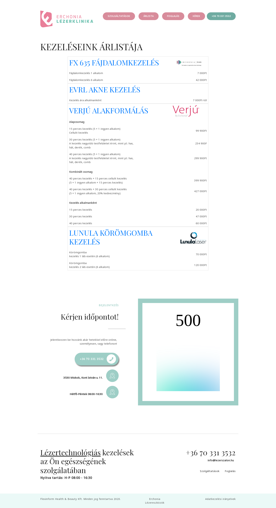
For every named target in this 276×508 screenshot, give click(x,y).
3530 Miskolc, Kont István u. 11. (83, 377)
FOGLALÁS (173, 16)
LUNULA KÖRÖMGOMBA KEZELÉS (110, 237)
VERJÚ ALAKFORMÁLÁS (108, 110)
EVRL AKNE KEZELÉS (104, 89)
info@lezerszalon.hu (221, 460)
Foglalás (230, 471)
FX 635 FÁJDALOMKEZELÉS (114, 62)
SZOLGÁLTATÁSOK (119, 16)
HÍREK (196, 16)
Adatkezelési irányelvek (220, 499)
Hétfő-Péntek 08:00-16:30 (86, 394)
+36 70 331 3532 (221, 16)
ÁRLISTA (148, 16)
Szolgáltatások (209, 471)
